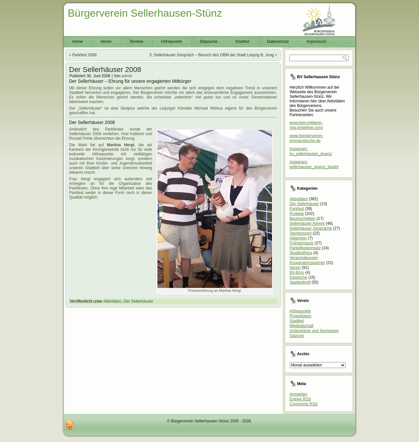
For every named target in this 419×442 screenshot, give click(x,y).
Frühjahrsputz (302, 243)
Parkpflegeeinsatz (305, 248)
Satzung (297, 335)
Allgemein (298, 238)
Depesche (208, 41)
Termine (136, 41)
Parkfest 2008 (84, 55)
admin (127, 76)
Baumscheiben (303, 218)
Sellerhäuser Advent (307, 223)
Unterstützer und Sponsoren (314, 330)
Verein (106, 41)
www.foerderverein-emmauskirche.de (306, 138)
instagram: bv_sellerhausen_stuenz (311, 151)
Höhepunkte (171, 41)
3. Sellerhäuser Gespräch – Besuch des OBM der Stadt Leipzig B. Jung (211, 55)
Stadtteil (242, 41)
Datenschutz (278, 41)
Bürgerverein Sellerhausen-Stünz (145, 13)
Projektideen (301, 316)
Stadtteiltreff (300, 282)
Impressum (316, 41)
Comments (304, 404)
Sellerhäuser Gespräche (311, 228)
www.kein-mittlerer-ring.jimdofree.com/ (306, 125)
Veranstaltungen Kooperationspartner (307, 260)
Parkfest (297, 208)
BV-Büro (297, 272)
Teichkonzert (301, 233)
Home (77, 41)
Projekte (297, 213)
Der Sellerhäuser (138, 301)
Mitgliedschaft (302, 326)
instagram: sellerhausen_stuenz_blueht (314, 164)
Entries (300, 399)
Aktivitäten (112, 301)
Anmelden (298, 394)
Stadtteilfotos (301, 253)
